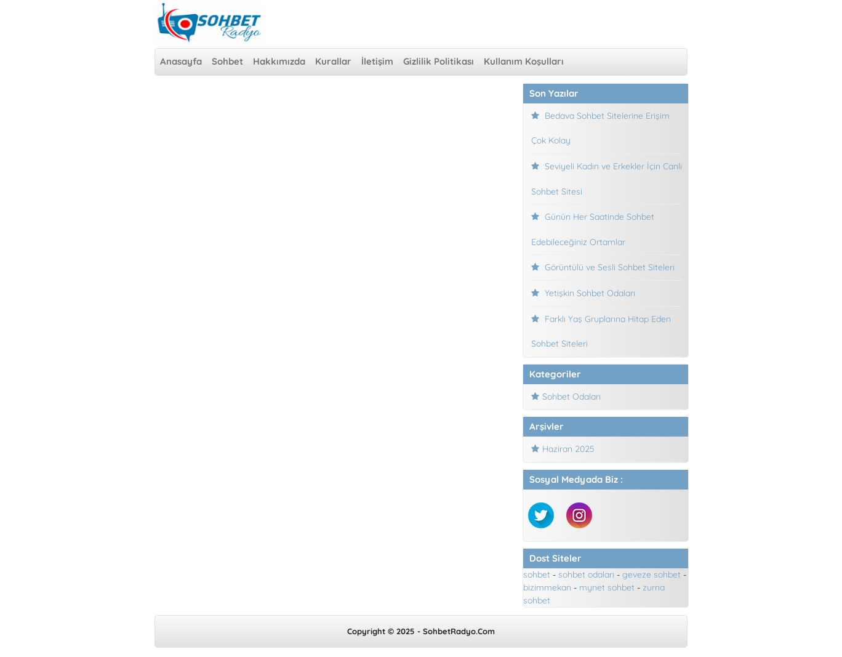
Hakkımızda (279, 61)
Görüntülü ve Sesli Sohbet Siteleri (610, 267)
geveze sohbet (651, 574)
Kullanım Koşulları (524, 61)
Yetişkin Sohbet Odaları (590, 293)
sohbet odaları (586, 574)
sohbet (536, 574)
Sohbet (227, 61)
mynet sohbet (607, 587)
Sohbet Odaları (571, 396)
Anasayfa (181, 61)
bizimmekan (547, 587)
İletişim (377, 61)
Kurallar (333, 61)
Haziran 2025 (568, 448)
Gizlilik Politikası (438, 61)
